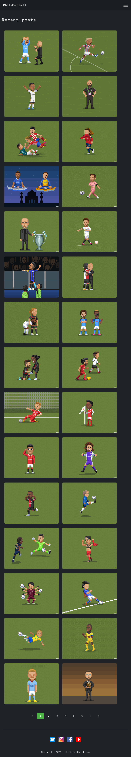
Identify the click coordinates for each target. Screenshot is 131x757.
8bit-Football (14, 5)
